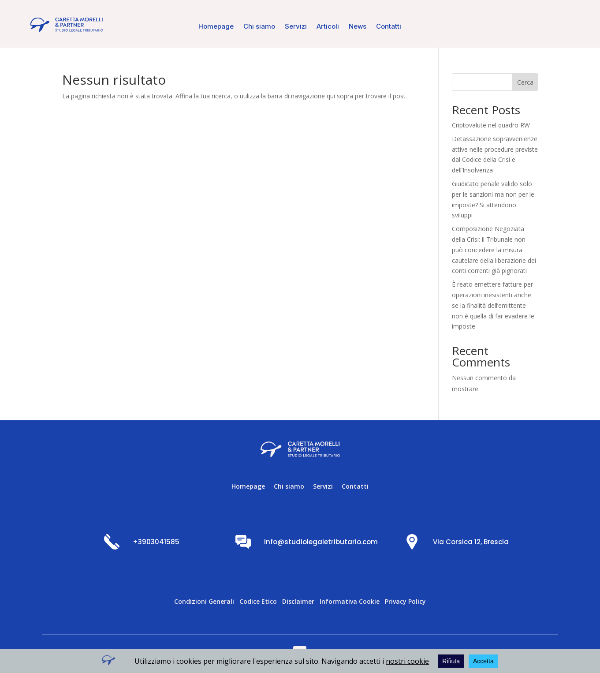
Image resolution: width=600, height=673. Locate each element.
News (357, 26)
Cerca (525, 82)
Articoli (328, 26)
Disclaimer (298, 601)
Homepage (216, 26)
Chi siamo (259, 26)
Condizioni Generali (204, 601)
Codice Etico (258, 601)
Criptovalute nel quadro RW (491, 125)
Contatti (388, 26)
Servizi (296, 26)
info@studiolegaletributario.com (321, 541)
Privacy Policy (405, 601)
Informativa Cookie (350, 601)
